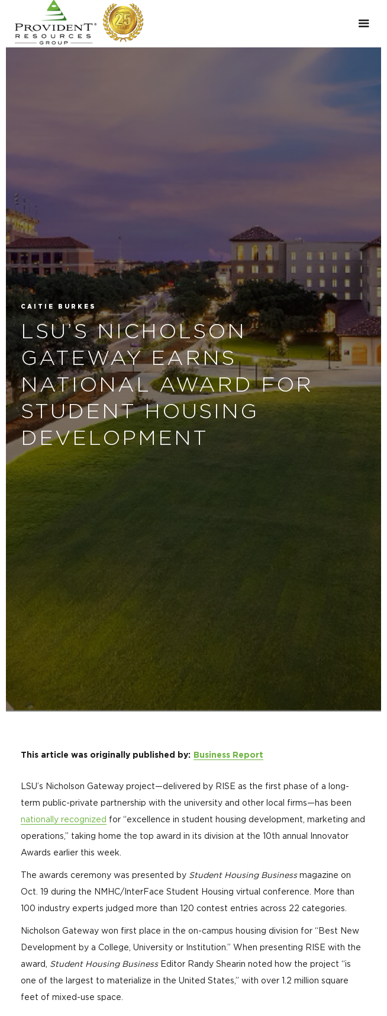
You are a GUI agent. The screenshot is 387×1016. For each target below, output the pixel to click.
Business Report (228, 755)
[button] (364, 23)
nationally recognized (64, 820)
